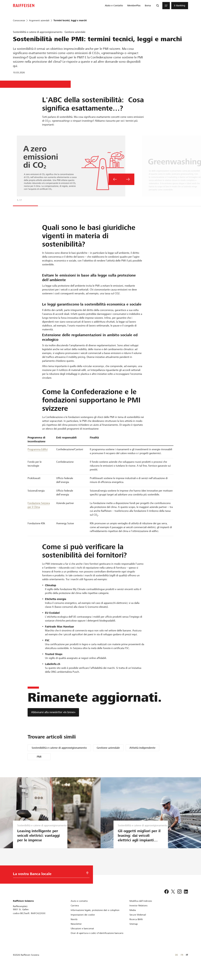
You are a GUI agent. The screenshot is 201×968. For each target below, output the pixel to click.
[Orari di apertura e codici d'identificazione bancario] (97, 933)
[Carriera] (75, 905)
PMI (39, 756)
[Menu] (166, 5)
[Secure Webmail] (137, 914)
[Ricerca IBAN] (136, 919)
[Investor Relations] (138, 905)
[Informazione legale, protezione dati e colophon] (95, 910)
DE (176, 955)
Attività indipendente (142, 747)
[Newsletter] (76, 924)
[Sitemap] (133, 924)
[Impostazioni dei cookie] (83, 914)
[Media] (132, 910)
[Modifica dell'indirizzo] (140, 901)
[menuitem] (114, 5)
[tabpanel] (116, 170)
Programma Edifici (38, 449)
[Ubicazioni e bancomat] (82, 928)
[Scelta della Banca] (48, 874)
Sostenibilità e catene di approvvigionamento (59, 747)
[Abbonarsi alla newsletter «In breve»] (53, 712)
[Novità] (74, 919)
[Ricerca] (157, 5)
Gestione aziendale (108, 747)
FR (182, 955)
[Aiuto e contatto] (79, 901)
